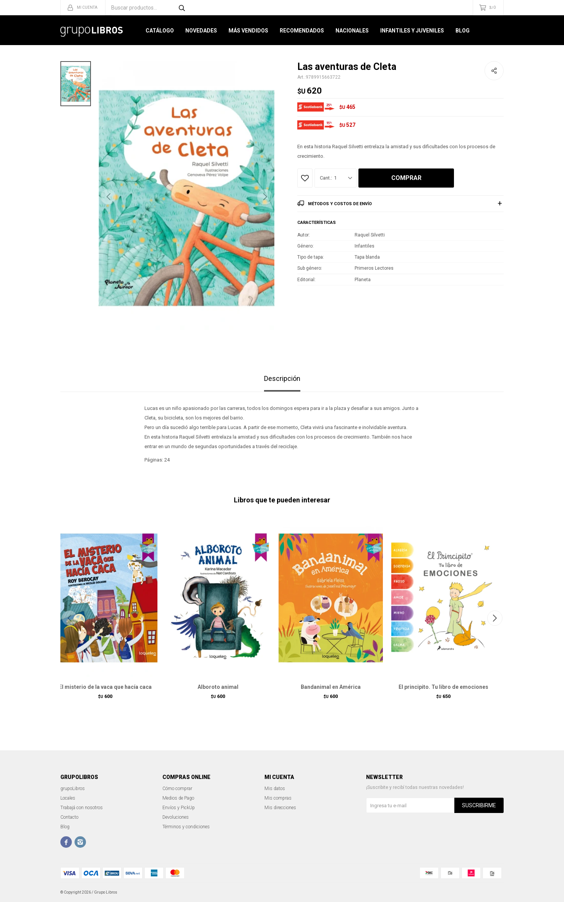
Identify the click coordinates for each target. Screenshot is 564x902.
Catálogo (160, 31)
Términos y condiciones (186, 826)
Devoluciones (175, 817)
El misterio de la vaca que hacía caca (105, 687)
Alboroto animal (218, 687)
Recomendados (302, 31)
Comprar (406, 177)
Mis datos (274, 788)
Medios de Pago (178, 798)
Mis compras (278, 798)
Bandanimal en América (331, 687)
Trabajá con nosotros (81, 807)
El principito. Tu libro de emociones (443, 687)
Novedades (201, 31)
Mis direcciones (280, 807)
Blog (462, 31)
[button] (264, 196)
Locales (67, 798)
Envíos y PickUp (178, 807)
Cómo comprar (177, 788)
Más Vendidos (248, 31)
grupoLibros (72, 788)
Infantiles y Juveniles (412, 31)
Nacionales (352, 31)
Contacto (69, 817)
